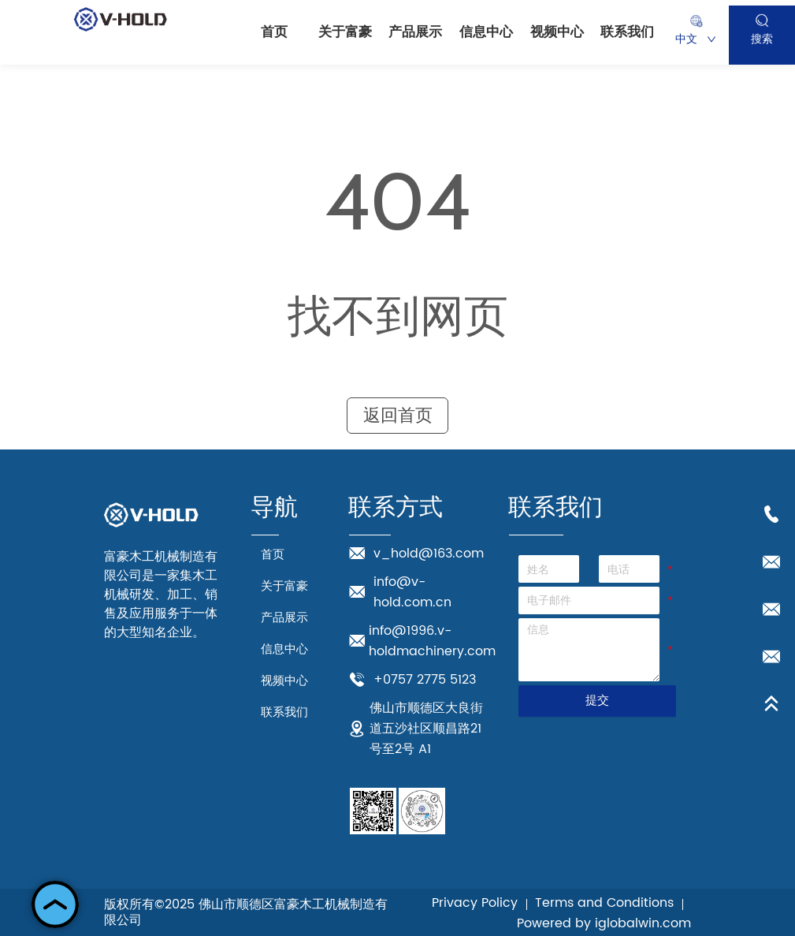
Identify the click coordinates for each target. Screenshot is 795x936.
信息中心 (486, 32)
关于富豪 (345, 32)
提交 (597, 700)
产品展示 (415, 32)
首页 (274, 32)
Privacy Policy (475, 903)
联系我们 (627, 32)
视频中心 (557, 32)
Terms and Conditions (604, 903)
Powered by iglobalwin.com (604, 923)
